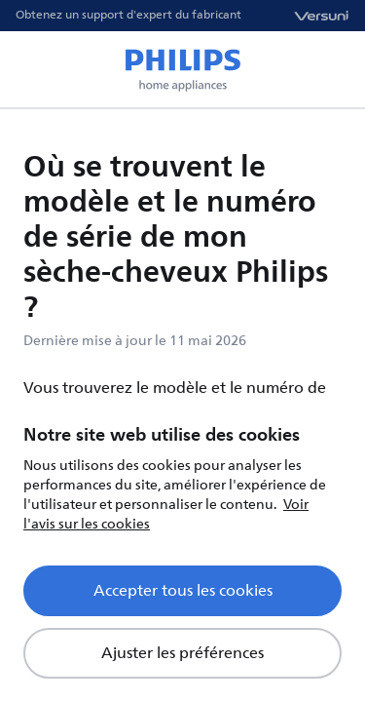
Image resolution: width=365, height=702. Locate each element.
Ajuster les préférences (182, 653)
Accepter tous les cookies (183, 591)
